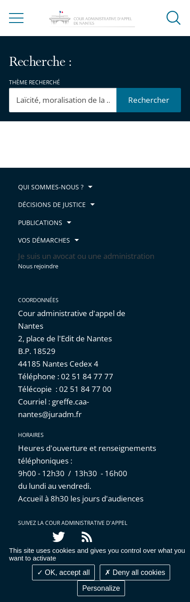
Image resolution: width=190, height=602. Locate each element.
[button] (174, 17)
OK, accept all (63, 572)
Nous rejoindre (38, 266)
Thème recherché (34, 82)
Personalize (101, 588)
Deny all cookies (135, 572)
